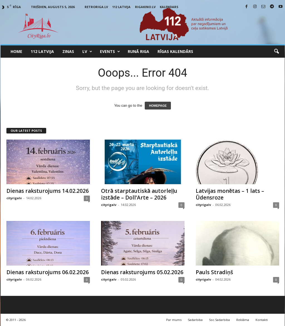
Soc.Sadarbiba (219, 320)
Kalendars (169, 7)
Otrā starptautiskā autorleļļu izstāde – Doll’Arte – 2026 (139, 194)
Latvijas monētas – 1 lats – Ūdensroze (230, 194)
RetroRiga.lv (96, 7)
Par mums (173, 320)
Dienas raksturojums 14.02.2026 (47, 190)
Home (16, 51)
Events (110, 51)
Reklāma (242, 320)
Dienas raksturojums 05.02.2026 (142, 272)
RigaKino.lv (145, 7)
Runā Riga (138, 51)
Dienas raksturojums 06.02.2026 (47, 272)
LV (87, 51)
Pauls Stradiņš (214, 272)
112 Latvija (121, 7)
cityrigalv (14, 198)
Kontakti (261, 320)
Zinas (68, 51)
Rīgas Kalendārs (175, 51)
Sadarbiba (195, 320)
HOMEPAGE (157, 105)
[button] (276, 51)
